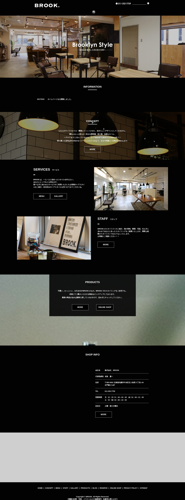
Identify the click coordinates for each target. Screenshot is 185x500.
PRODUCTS (111, 8)
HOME (71, 8)
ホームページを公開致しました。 (60, 95)
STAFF (65, 484)
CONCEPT (80, 8)
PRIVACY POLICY (131, 484)
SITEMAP (143, 484)
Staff (94, 8)
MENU (88, 8)
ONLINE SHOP (139, 8)
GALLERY (101, 8)
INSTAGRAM (152, 8)
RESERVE (128, 8)
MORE (92, 146)
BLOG (120, 8)
